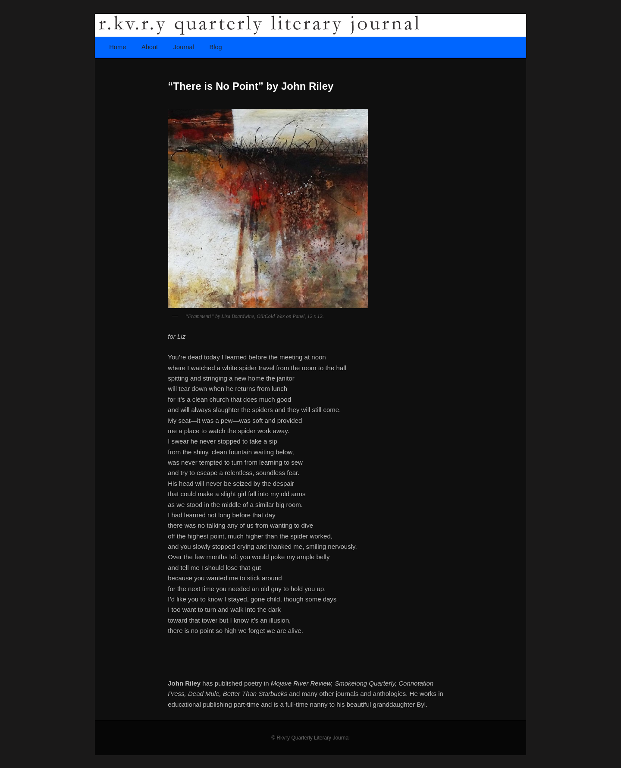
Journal (183, 47)
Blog (215, 47)
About (149, 47)
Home (117, 47)
